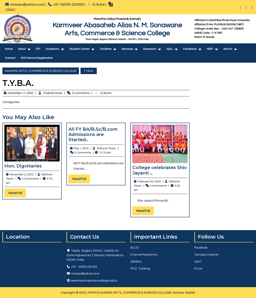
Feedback (190, 49)
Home (9, 49)
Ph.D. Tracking (140, 268)
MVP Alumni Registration (37, 58)
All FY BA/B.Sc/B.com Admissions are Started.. (93, 135)
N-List (198, 268)
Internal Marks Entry (144, 254)
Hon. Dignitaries (23, 166)
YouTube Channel (206, 254)
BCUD (135, 247)
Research (149, 49)
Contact (10, 58)
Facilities (105, 49)
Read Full (17, 193)
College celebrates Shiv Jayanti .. (159, 170)
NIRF (210, 49)
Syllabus (136, 261)
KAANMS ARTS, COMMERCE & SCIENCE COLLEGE (40, 70)
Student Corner (79, 49)
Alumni (227, 49)
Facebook (200, 247)
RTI (38, 49)
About (22, 49)
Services (127, 49)
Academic (52, 49)
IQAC (169, 49)
